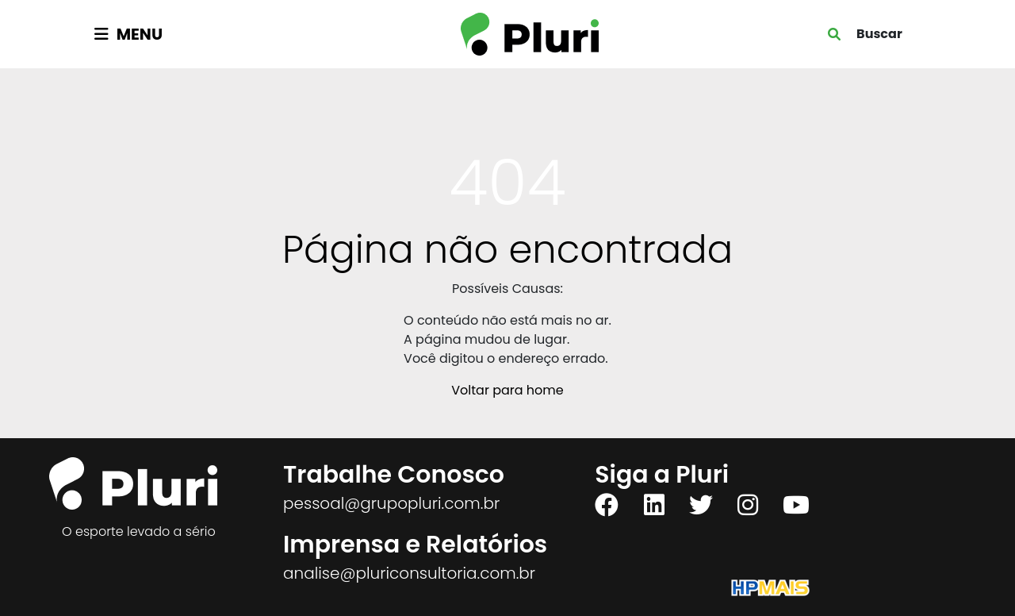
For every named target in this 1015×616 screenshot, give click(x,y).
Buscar (879, 34)
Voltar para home (507, 390)
